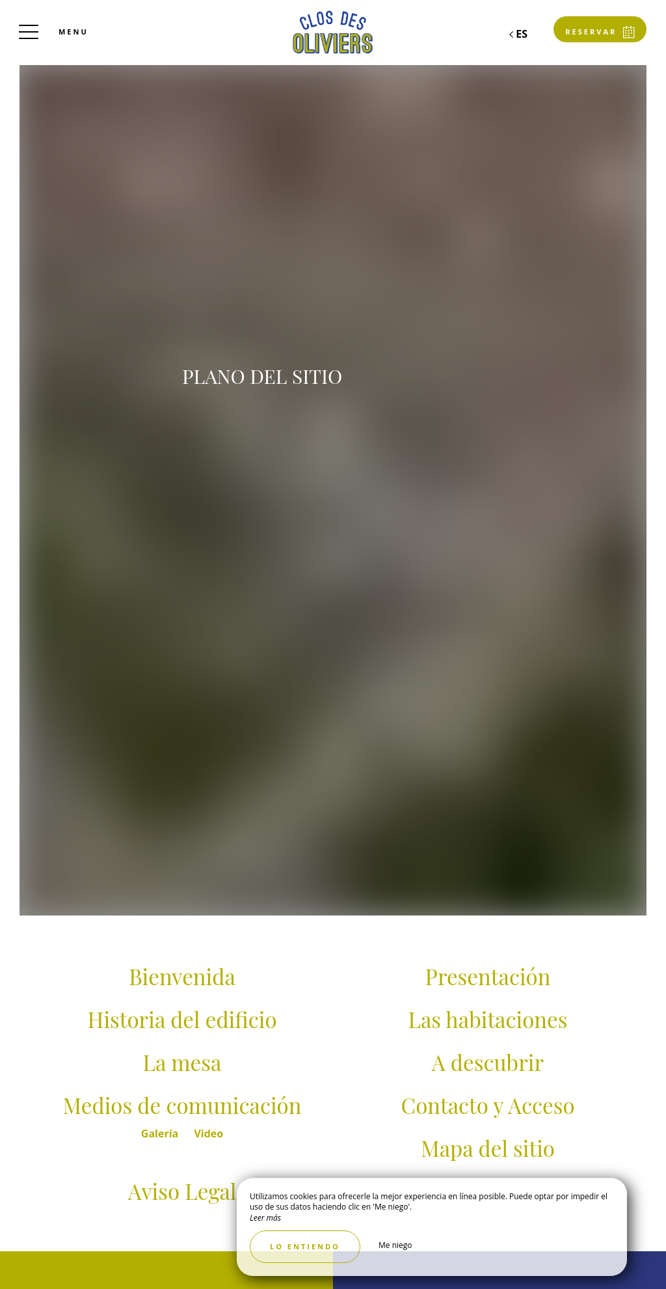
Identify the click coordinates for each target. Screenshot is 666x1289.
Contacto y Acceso (487, 1105)
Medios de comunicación (182, 1105)
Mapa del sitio (488, 1147)
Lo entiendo (305, 1246)
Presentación (488, 976)
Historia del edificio (181, 1019)
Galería (161, 1133)
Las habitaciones (488, 1019)
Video (208, 1133)
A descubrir (488, 1062)
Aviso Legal (182, 1190)
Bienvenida (182, 976)
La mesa (182, 1062)
